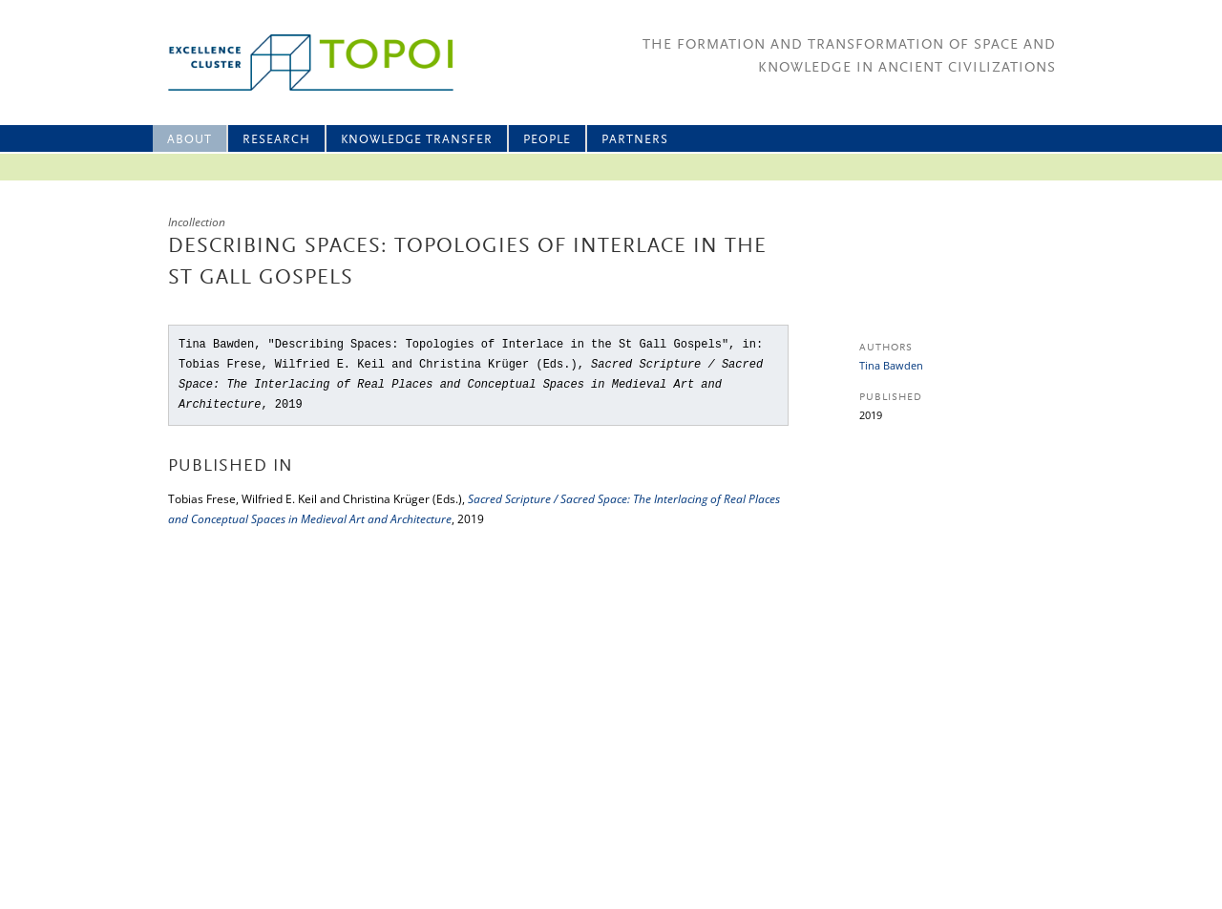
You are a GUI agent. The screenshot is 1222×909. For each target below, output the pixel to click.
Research (276, 140)
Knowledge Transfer (417, 140)
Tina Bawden (891, 365)
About (189, 140)
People (547, 140)
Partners (634, 140)
